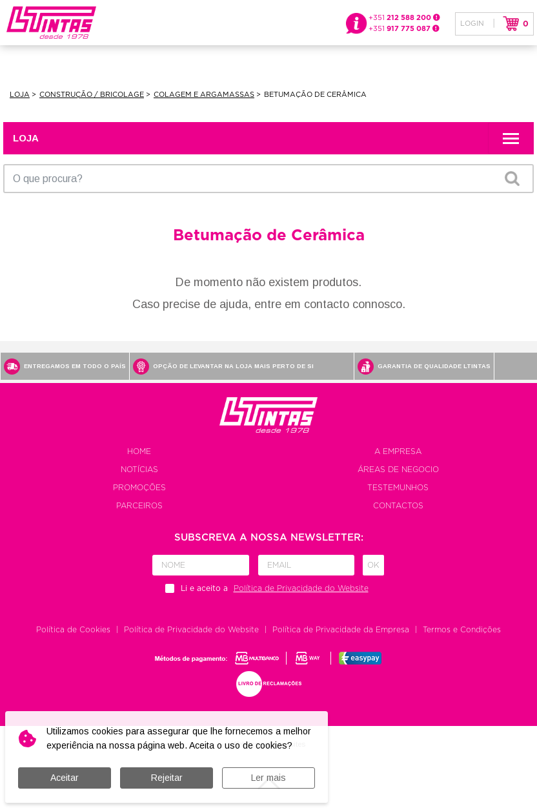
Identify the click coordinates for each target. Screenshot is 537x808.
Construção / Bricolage (91, 94)
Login (472, 23)
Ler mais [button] (268, 777)
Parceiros (139, 506)
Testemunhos (398, 488)
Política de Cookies (73, 630)
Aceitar (64, 777)
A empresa (397, 451)
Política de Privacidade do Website (191, 630)
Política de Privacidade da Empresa (340, 630)
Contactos (398, 506)
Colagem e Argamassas (204, 94)
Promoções (139, 488)
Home (139, 451)
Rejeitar (167, 777)
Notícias (139, 469)
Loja (20, 94)
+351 (404, 17)
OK (511, 178)
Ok (373, 565)
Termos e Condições (462, 630)
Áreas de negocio (398, 469)
